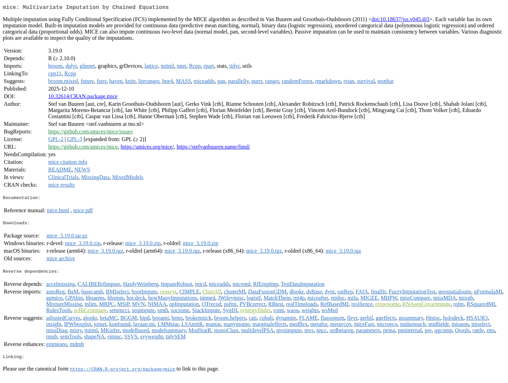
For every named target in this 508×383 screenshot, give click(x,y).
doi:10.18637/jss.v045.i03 (401, 21)
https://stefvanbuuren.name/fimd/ (213, 148)
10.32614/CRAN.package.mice (82, 98)
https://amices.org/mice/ (147, 148)
